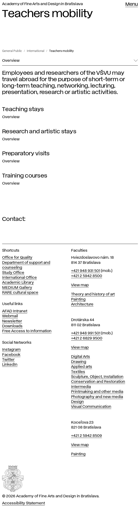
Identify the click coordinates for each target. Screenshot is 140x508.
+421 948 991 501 (85, 333)
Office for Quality (17, 257)
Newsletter (12, 321)
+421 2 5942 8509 (86, 436)
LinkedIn (9, 364)
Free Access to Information (26, 331)
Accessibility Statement (23, 503)
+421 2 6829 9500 (86, 338)
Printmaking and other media (97, 391)
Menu (131, 4)
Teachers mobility (61, 51)
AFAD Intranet (14, 311)
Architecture (82, 304)
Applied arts (81, 367)
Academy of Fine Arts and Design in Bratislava (42, 4)
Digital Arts (80, 356)
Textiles (78, 372)
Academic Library (18, 282)
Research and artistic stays (39, 131)
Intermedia (81, 387)
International (35, 51)
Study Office (13, 273)
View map (80, 285)
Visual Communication (91, 406)
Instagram (11, 349)
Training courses (24, 175)
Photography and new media (97, 397)
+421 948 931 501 (85, 271)
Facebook (11, 355)
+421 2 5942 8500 (86, 276)
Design (77, 402)
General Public (12, 51)
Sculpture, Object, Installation (97, 377)
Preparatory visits (26, 153)
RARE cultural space (20, 292)
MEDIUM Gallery (17, 287)
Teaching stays (23, 109)
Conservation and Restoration (98, 381)
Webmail (10, 316)
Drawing (78, 362)
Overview (11, 117)
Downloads (12, 326)
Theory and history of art (93, 294)
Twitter (8, 359)
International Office (19, 277)
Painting (78, 299)
